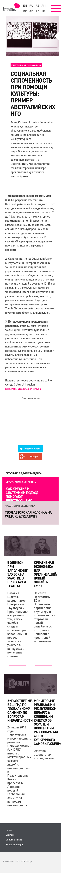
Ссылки (10, 834)
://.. (23, 388)
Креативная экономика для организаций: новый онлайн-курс (45, 574)
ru (31, 5)
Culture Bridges (14, 839)
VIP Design (27, 861)
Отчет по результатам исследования (44, 754)
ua (44, 11)
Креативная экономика (26, 65)
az (37, 5)
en (25, 5)
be (25, 11)
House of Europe (14, 844)
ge (31, 11)
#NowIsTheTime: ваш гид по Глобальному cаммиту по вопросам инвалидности (20, 710)
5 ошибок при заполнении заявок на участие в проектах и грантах (17, 574)
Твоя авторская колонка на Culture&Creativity (28, 514)
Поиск (9, 830)
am (44, 5)
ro (37, 11)
